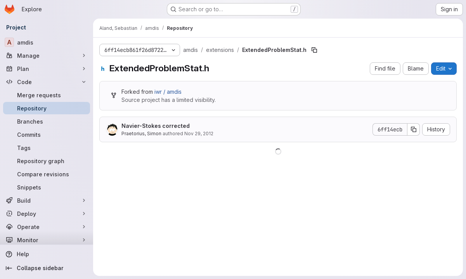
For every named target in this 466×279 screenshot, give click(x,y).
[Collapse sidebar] (46, 268)
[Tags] (46, 147)
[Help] (46, 254)
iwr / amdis (168, 91)
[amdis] (46, 42)
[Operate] (46, 226)
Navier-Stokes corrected (155, 125)
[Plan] (46, 68)
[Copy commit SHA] (413, 129)
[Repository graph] (46, 161)
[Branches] (46, 121)
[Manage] (46, 55)
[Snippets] (46, 187)
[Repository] (46, 108)
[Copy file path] (314, 50)
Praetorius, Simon (141, 133)
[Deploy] (46, 213)
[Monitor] (46, 240)
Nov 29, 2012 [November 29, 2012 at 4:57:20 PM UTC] (198, 133)
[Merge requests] (46, 95)
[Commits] (46, 134)
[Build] (46, 200)
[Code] (46, 82)
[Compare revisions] (46, 174)
